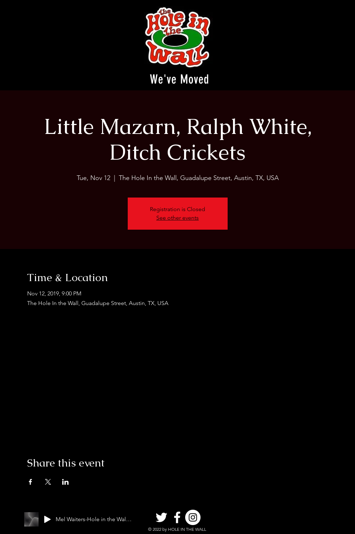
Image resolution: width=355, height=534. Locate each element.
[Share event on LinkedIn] (65, 482)
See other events (177, 217)
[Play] (47, 519)
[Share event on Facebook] (30, 482)
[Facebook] (177, 517)
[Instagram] (193, 517)
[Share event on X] (48, 482)
